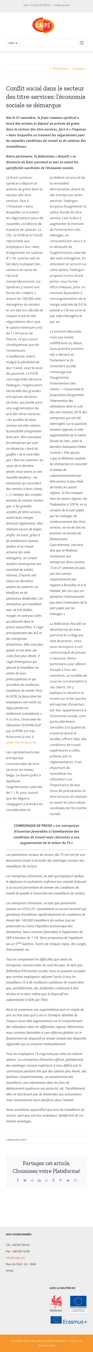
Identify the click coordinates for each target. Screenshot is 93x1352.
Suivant (78, 68)
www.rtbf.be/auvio (20, 742)
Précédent (61, 68)
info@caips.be (62, 5)
